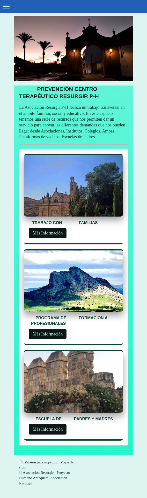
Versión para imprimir (39, 462)
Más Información (48, 233)
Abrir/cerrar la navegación (73, 6)
